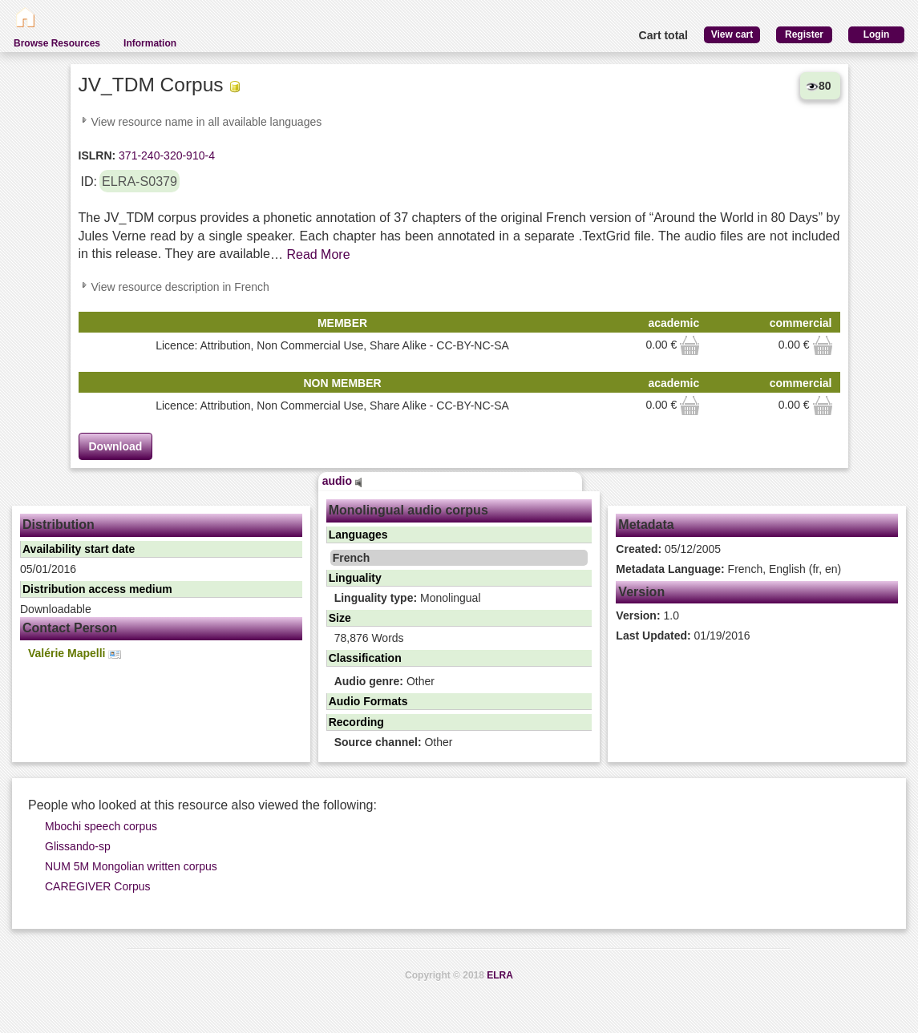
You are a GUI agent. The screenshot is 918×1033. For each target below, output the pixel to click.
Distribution (58, 524)
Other (384, 681)
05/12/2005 (668, 549)
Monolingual (407, 597)
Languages (358, 534)
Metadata (645, 524)
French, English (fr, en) (728, 569)
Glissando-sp (78, 846)
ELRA (500, 975)
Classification (365, 658)
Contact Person (69, 628)
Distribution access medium (97, 589)
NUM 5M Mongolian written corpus (131, 866)
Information (149, 43)
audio (342, 480)
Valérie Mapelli (74, 653)
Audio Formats (368, 701)
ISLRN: (97, 155)
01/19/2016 (683, 635)
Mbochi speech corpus (101, 826)
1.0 (647, 615)
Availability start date (78, 549)
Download (116, 446)
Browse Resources (57, 43)
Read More (318, 254)
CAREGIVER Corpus (97, 886)
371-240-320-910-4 (165, 155)
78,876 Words (369, 638)
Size (340, 617)
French (351, 557)
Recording (356, 722)
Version (641, 592)
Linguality (355, 577)
